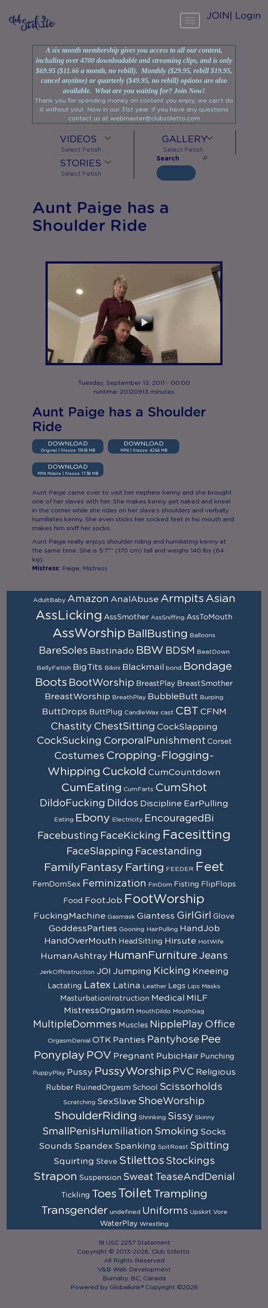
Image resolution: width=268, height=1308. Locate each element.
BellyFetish (54, 668)
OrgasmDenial (69, 1041)
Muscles (133, 1025)
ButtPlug (106, 712)
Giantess (156, 916)
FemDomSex (57, 884)
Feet (209, 867)
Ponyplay (59, 1055)
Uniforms (165, 1211)
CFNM (213, 711)
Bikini (112, 668)
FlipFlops (218, 884)
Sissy (180, 1116)
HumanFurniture (153, 955)
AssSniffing (168, 618)
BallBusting (158, 634)
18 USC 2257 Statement (134, 1243)
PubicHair (177, 1056)
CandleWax (141, 713)
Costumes (79, 756)
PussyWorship (133, 1071)
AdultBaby (49, 600)
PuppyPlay (49, 1073)
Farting (144, 867)
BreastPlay (155, 683)
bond (173, 668)
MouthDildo (153, 1011)
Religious (216, 1072)
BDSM (180, 651)
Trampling (180, 1194)
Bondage (207, 666)
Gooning (131, 929)
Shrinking (152, 1117)
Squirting (74, 1161)
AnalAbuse (135, 599)
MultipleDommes (75, 1024)
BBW (150, 650)
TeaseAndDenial (195, 1177)
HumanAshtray (74, 956)
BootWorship (101, 683)
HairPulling (162, 929)
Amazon (88, 599)
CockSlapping (187, 726)
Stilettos (141, 1160)
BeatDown (213, 652)
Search (168, 159)
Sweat (138, 1177)
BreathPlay (129, 697)
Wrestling (154, 1224)
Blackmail (143, 667)
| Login (245, 16)
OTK (101, 1040)
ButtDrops (64, 711)
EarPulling (206, 803)
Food (73, 900)
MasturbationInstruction (104, 998)
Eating (64, 820)
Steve (106, 1161)
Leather (154, 986)
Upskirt (200, 1212)
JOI (103, 971)
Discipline (161, 803)
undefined (125, 1212)
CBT (186, 711)
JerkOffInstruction (67, 972)
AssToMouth (209, 617)
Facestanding (168, 851)
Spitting (209, 1146)
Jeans (213, 956)
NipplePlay (176, 1024)
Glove (224, 916)
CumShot (181, 787)
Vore (220, 1212)
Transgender (74, 1210)
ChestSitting (124, 726)
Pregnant (133, 1056)
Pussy (80, 1072)
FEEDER (180, 869)
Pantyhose (173, 1039)
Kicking (171, 971)
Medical (168, 998)
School (145, 1087)
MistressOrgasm (99, 1010)
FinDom (160, 885)
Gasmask (121, 917)
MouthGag (188, 1011)
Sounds (55, 1146)
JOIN (218, 16)
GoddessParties (83, 928)
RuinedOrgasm (103, 1087)
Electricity (127, 820)
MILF (197, 998)
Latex (97, 985)
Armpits (182, 598)
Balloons (202, 635)
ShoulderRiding (95, 1116)
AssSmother (126, 617)
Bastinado (112, 651)
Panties (129, 1040)
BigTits (88, 667)
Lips (193, 986)
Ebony (92, 818)
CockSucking (69, 741)
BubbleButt (173, 696)
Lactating (65, 986)
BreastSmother (205, 683)
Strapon (55, 1176)
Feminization (114, 883)
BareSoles (63, 651)
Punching (217, 1056)
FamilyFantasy (84, 867)
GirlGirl (194, 915)
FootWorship (164, 899)
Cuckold (124, 771)
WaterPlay (119, 1223)
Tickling (75, 1195)
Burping (211, 697)
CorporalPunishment (154, 741)
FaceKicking (130, 836)
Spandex (93, 1146)
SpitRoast (173, 1147)
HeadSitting (141, 941)
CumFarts (138, 789)
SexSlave (116, 1101)
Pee (211, 1039)
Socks (213, 1131)
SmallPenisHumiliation (97, 1131)
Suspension (100, 1177)
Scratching (79, 1102)
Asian (220, 598)
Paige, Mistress (84, 568)
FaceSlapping (99, 851)
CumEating (91, 787)
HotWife (211, 942)
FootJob (103, 900)
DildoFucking (72, 803)
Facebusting (68, 836)
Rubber (60, 1087)
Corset (219, 741)
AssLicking (69, 616)
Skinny (204, 1117)
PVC (183, 1072)
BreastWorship (77, 696)
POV (99, 1055)
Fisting (186, 884)
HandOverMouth (80, 941)
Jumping (132, 971)
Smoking (176, 1131)
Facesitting (196, 835)
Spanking (135, 1146)
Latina (126, 985)
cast (167, 713)
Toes (104, 1194)
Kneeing (210, 971)
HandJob (200, 928)
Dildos (122, 803)
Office (220, 1024)
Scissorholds (191, 1087)
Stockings (190, 1161)
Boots (51, 682)
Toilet (135, 1194)
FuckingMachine (69, 916)
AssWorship (89, 633)
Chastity (71, 726)
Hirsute (180, 941)
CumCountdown (184, 772)
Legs (177, 986)
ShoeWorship (171, 1101)
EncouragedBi (179, 818)
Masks (211, 986)
